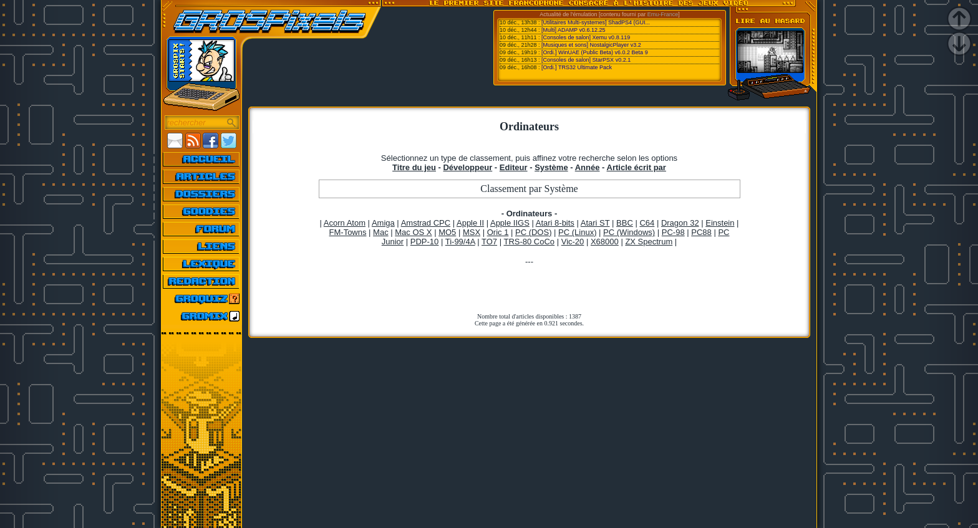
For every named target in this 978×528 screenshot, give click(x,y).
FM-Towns (348, 232)
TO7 (489, 241)
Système (551, 167)
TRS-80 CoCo (528, 241)
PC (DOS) (533, 232)
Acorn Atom (345, 223)
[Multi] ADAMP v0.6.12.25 (573, 30)
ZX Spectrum (648, 241)
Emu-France (663, 14)
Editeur (514, 167)
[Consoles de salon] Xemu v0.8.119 (585, 37)
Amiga (383, 223)
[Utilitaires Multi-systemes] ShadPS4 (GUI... (595, 22)
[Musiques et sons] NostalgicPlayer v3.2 (591, 45)
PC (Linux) (577, 232)
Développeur (467, 167)
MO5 (447, 232)
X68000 (605, 241)
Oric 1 (498, 232)
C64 (646, 223)
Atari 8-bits (555, 223)
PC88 (701, 232)
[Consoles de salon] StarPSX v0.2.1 (586, 60)
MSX (471, 232)
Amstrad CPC (425, 223)
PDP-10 (424, 241)
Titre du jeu (414, 167)
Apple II (470, 223)
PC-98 (673, 232)
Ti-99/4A (460, 241)
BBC (624, 223)
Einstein (719, 223)
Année (587, 167)
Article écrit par (636, 167)
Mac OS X (413, 232)
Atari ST (595, 223)
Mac (381, 232)
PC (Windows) (629, 232)
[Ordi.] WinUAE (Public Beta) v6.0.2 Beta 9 (594, 52)
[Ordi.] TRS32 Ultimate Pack (576, 67)
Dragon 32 (680, 223)
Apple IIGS (510, 223)
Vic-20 (572, 241)
